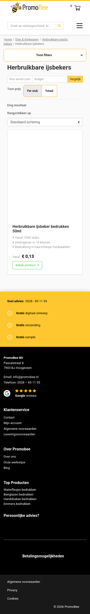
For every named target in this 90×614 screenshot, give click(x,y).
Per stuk (32, 91)
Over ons (10, 456)
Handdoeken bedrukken (20, 499)
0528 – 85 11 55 (28, 382)
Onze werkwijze (14, 462)
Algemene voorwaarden (20, 429)
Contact (9, 417)
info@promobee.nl (26, 377)
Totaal (49, 91)
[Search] (31, 26)
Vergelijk (75, 79)
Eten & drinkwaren (26, 39)
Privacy (12, 590)
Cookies (12, 598)
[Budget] (50, 79)
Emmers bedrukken (17, 504)
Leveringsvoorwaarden (19, 434)
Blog (7, 468)
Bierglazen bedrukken (18, 494)
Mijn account (13, 423)
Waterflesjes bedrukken (20, 489)
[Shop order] (45, 122)
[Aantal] (20, 79)
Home (8, 39)
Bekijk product (27, 265)
